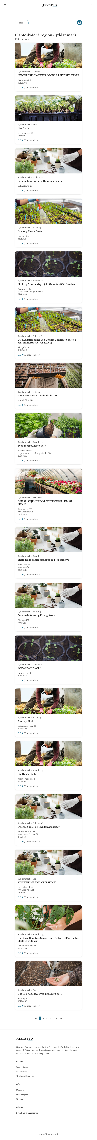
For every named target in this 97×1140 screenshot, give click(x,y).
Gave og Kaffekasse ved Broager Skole (40, 994)
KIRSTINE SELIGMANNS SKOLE (37, 882)
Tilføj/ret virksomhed (25, 1076)
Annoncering (21, 1072)
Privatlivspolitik (22, 1095)
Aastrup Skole (26, 721)
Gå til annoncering (30, 1113)
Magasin (20, 1090)
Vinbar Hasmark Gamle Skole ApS (37, 395)
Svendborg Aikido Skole (32, 445)
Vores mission (22, 1067)
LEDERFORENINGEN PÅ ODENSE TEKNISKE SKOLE (48, 75)
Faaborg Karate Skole (30, 231)
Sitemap (19, 1099)
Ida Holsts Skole (27, 774)
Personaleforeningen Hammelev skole (40, 181)
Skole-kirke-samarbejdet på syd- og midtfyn (43, 559)
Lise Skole (23, 128)
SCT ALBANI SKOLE (29, 668)
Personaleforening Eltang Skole (36, 615)
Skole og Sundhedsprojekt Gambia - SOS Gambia (46, 284)
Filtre (22, 22)
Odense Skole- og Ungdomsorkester (39, 827)
